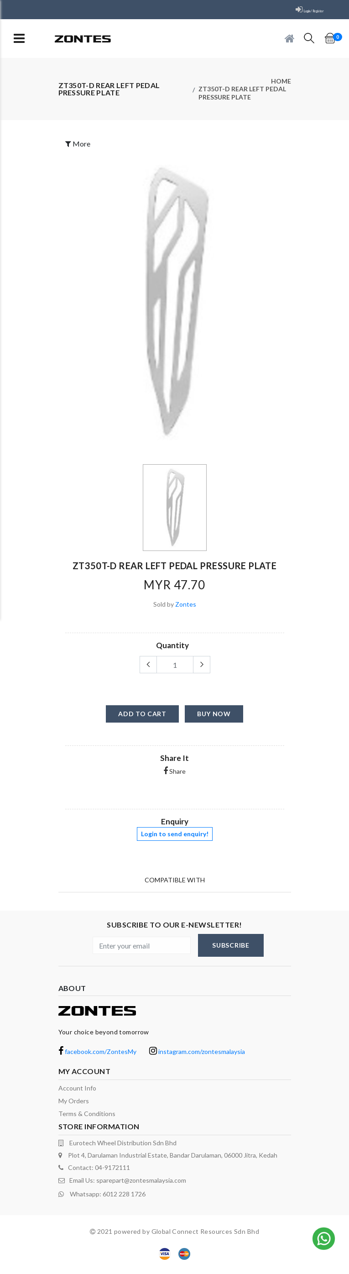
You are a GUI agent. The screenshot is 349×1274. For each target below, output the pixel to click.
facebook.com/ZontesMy (97, 1056)
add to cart (142, 719)
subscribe (230, 950)
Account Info (77, 1093)
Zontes (185, 609)
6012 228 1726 (124, 1197)
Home (281, 82)
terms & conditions (86, 1118)
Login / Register (301, 10)
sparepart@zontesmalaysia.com (141, 1185)
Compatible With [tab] (175, 882)
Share (174, 776)
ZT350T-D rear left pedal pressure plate (242, 96)
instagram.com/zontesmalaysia (197, 1056)
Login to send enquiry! (174, 839)
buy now (214, 719)
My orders (73, 1106)
